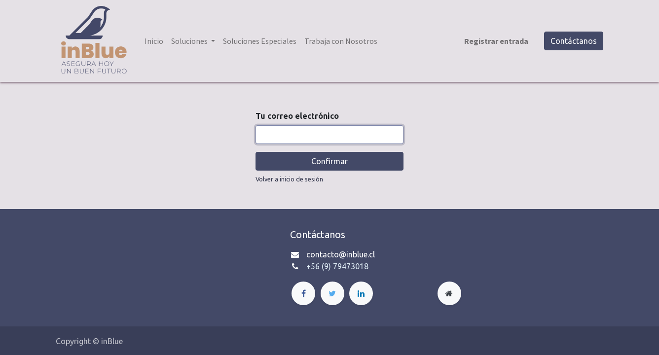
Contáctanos (573, 40)
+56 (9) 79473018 (337, 266)
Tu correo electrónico (297, 115)
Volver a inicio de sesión (289, 179)
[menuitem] (154, 41)
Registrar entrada (496, 41)
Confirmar (329, 161)
